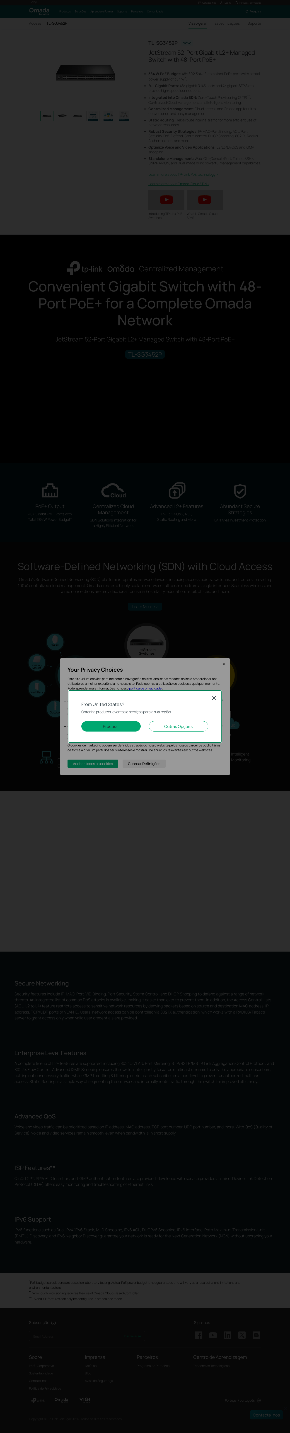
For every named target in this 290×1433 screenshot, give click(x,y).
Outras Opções (178, 726)
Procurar (111, 726)
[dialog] (145, 716)
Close (214, 698)
